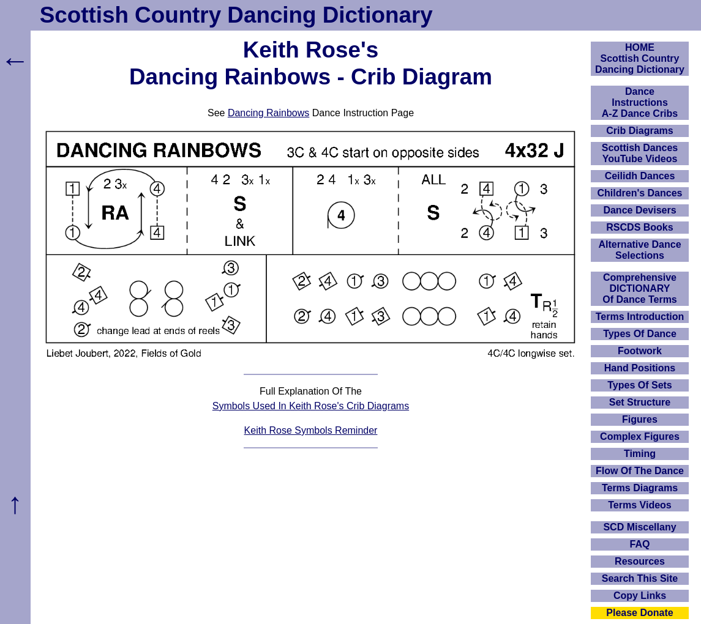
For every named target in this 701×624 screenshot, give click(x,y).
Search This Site (640, 578)
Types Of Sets (639, 385)
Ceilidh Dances (640, 176)
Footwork (640, 351)
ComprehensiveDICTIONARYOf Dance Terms (639, 288)
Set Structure (639, 402)
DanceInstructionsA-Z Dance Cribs (640, 102)
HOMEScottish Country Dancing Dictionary (639, 58)
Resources (640, 561)
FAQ (640, 544)
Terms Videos (639, 505)
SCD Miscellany (639, 527)
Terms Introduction (640, 316)
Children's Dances (640, 193)
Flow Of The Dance (640, 471)
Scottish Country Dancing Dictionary (236, 15)
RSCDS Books (639, 227)
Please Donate (639, 612)
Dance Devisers (639, 210)
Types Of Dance (640, 334)
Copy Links (639, 595)
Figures (640, 419)
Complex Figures (640, 436)
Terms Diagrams (640, 488)
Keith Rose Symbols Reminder (311, 430)
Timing (640, 453)
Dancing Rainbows (268, 113)
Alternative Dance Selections (639, 250)
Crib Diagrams (639, 130)
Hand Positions (639, 368)
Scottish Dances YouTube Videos (640, 153)
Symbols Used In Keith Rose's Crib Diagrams (310, 406)
